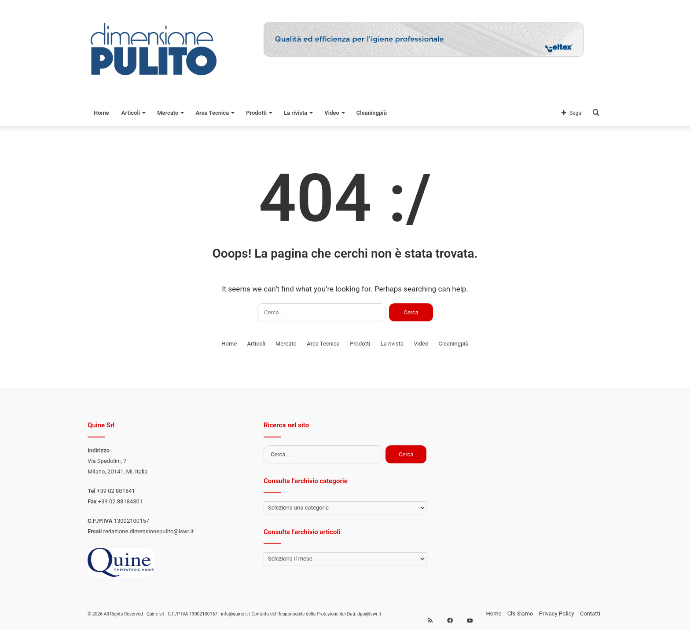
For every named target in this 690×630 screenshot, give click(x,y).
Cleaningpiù (371, 112)
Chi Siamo (520, 613)
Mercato (167, 112)
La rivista (295, 112)
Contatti (590, 613)
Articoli (130, 112)
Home (101, 112)
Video (331, 112)
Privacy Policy (556, 613)
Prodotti (256, 112)
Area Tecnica (212, 112)
